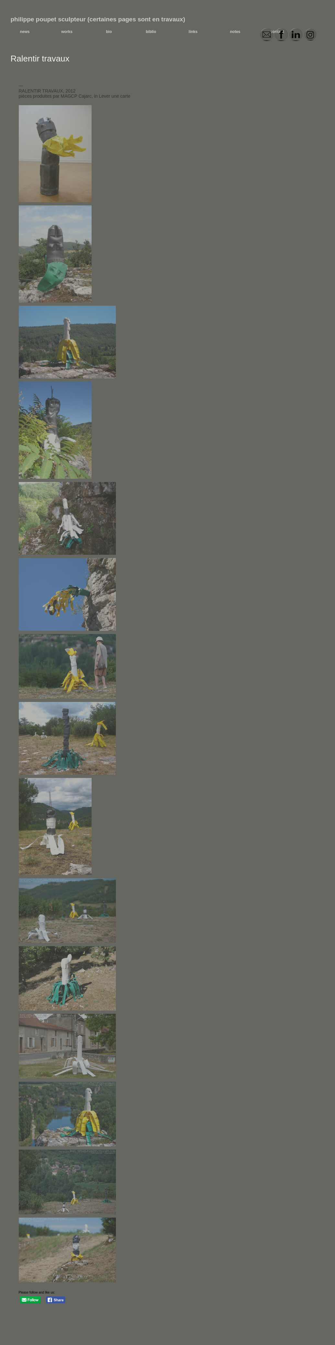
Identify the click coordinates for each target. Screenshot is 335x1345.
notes (235, 31)
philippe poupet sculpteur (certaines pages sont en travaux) (98, 19)
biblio (151, 31)
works (67, 31)
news (24, 31)
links (193, 31)
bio (109, 31)
